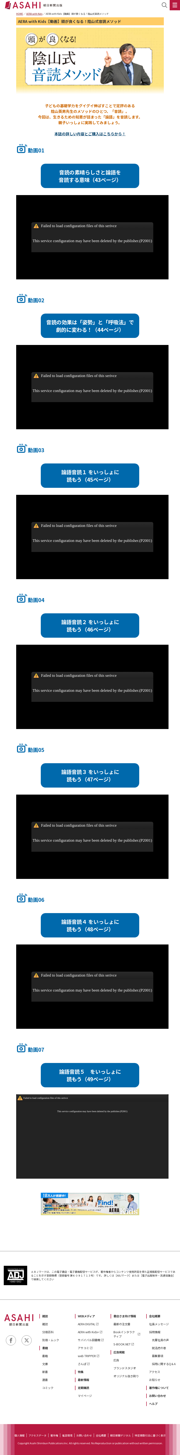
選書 (45, 1380)
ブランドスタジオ (124, 1368)
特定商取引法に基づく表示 (150, 1435)
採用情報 (154, 1332)
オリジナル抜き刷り (126, 1376)
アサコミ (83, 1348)
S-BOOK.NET (122, 1344)
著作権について (159, 1388)
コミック (47, 1388)
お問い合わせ (157, 1396)
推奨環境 (67, 1435)
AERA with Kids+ (88, 1332)
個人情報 (19, 1435)
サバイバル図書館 (89, 1340)
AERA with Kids (34, 13)
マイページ (85, 1396)
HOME (19, 13)
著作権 (54, 1435)
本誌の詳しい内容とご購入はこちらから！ (90, 134)
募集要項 (157, 1356)
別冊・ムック (50, 1340)
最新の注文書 (121, 1324)
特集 (80, 1372)
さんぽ (82, 1364)
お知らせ (154, 1380)
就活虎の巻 (159, 1348)
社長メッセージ (159, 1324)
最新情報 (83, 1380)
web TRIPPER (87, 1356)
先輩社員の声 (160, 1340)
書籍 (45, 1348)
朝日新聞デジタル (120, 1435)
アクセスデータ (37, 1435)
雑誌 (45, 1316)
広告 (116, 1360)
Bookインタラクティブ (124, 1334)
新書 (45, 1372)
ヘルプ (153, 1404)
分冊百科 (47, 1332)
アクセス (154, 1372)
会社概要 (154, 1316)
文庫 (45, 1364)
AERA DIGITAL (86, 1324)
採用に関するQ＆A (164, 1364)
